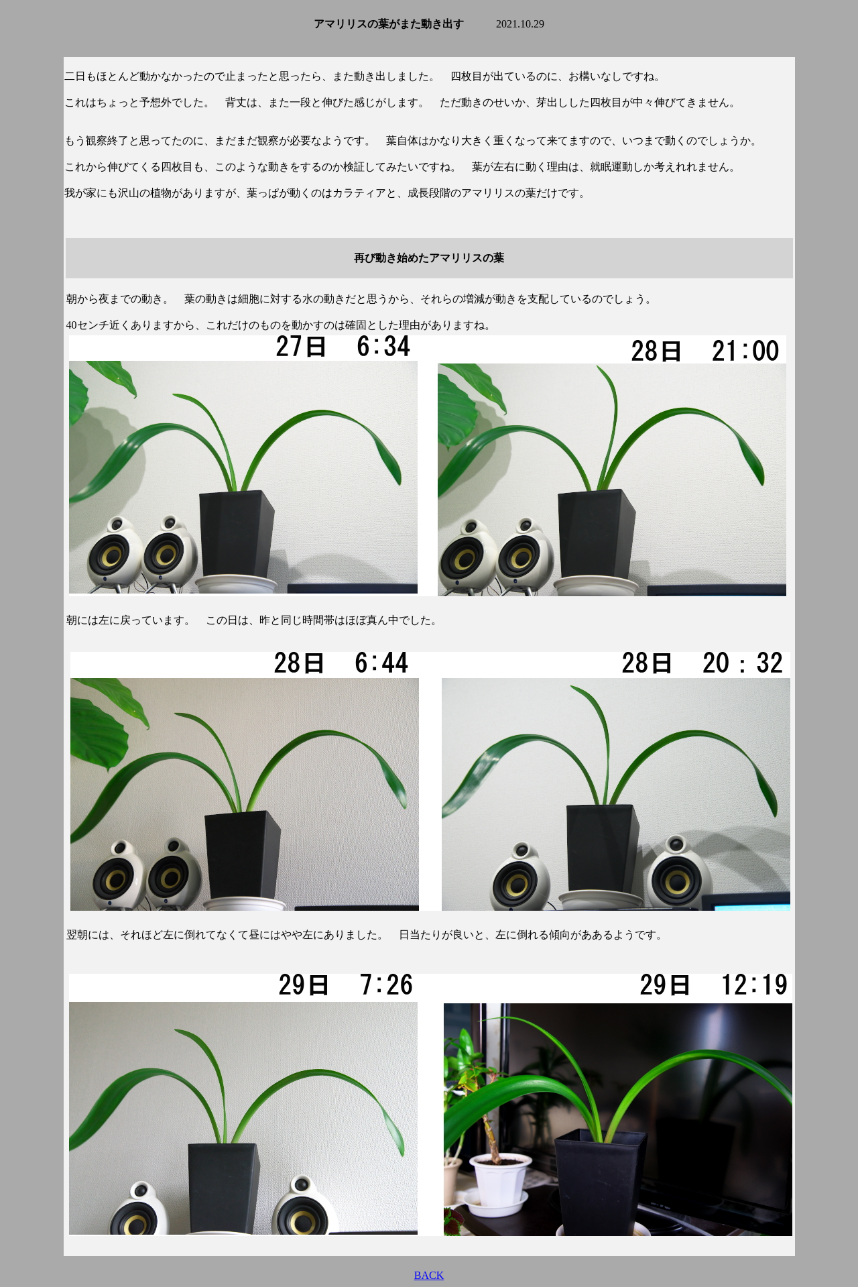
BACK (429, 1275)
